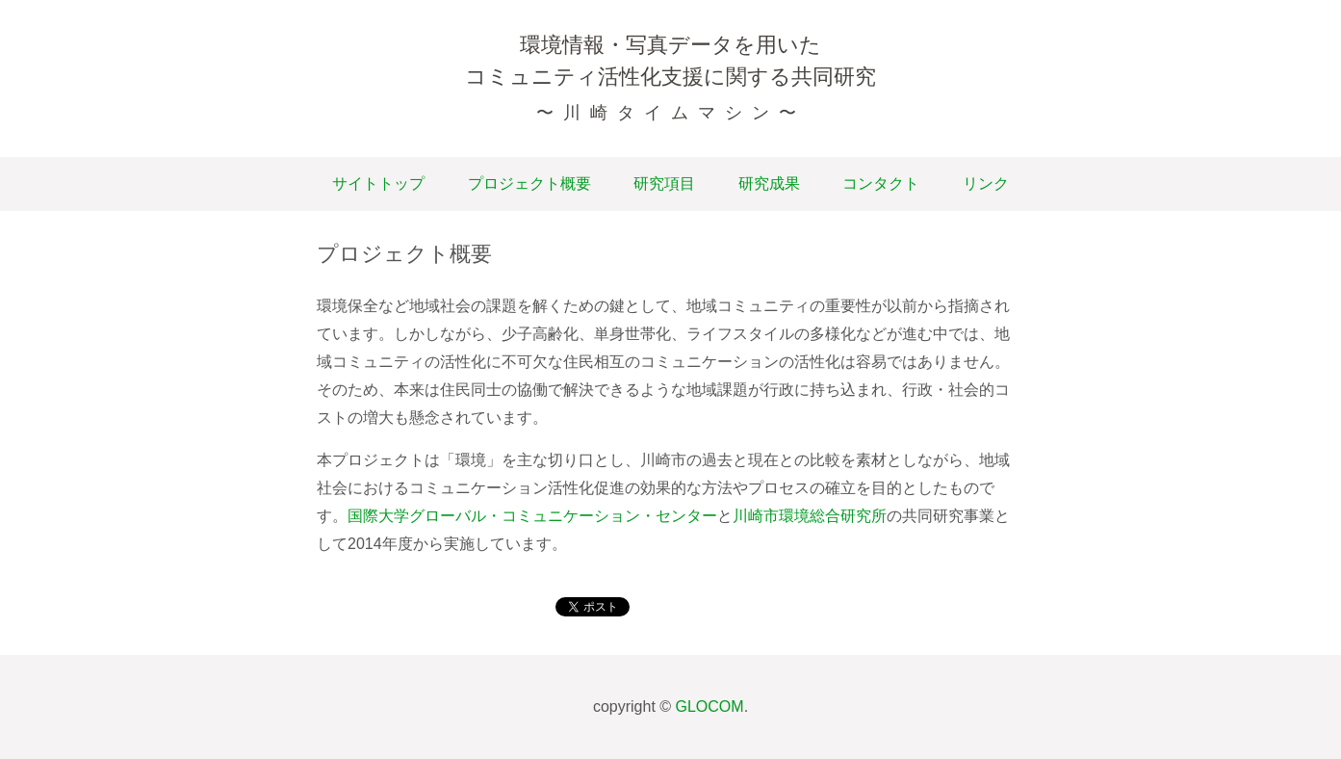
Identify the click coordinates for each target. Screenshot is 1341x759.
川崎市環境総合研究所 (810, 516)
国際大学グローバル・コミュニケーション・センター (532, 516)
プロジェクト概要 (529, 183)
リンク (986, 183)
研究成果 (769, 183)
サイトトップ (378, 183)
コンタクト (880, 183)
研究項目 (664, 183)
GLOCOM (710, 706)
